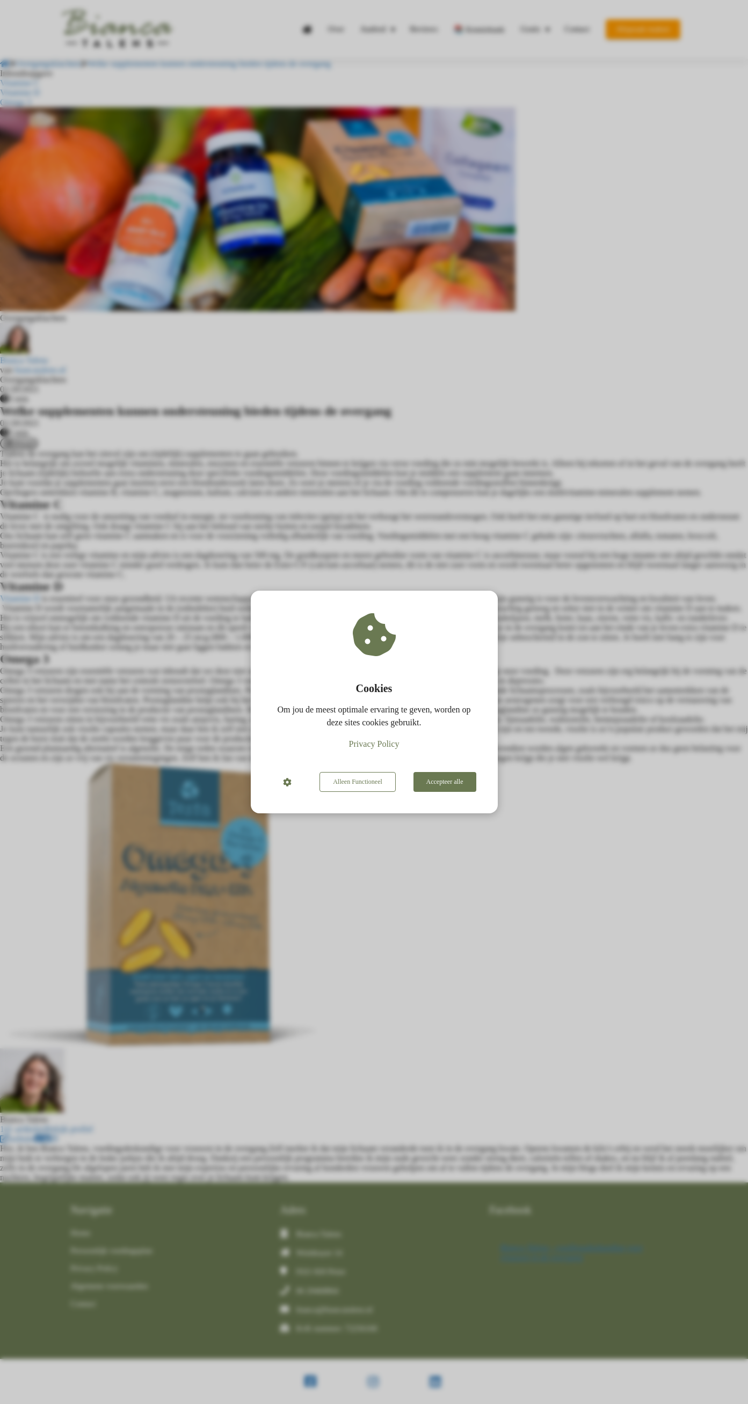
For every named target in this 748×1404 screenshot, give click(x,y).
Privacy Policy (374, 743)
